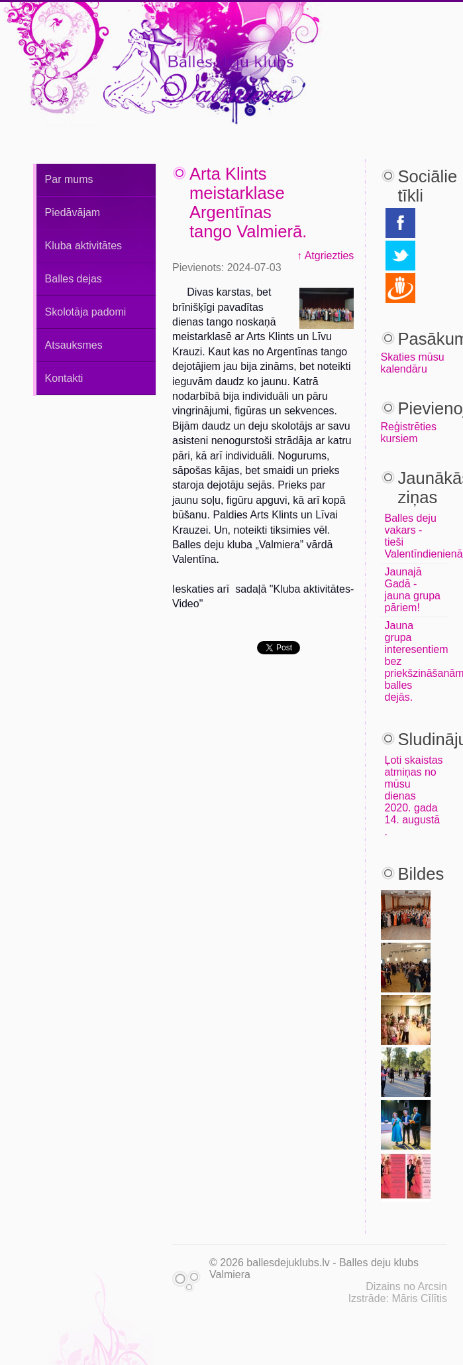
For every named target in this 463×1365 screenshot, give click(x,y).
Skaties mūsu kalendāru (412, 363)
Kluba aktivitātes (84, 245)
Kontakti (64, 378)
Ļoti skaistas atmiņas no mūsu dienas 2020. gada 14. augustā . (414, 795)
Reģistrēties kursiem (409, 432)
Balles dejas (73, 278)
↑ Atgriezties (325, 255)
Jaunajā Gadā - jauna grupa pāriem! (413, 589)
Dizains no (390, 1286)
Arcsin (432, 1286)
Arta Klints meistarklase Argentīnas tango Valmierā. (248, 202)
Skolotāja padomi (86, 312)
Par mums (69, 179)
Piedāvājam (73, 212)
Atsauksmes (74, 345)
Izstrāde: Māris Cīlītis (397, 1298)
